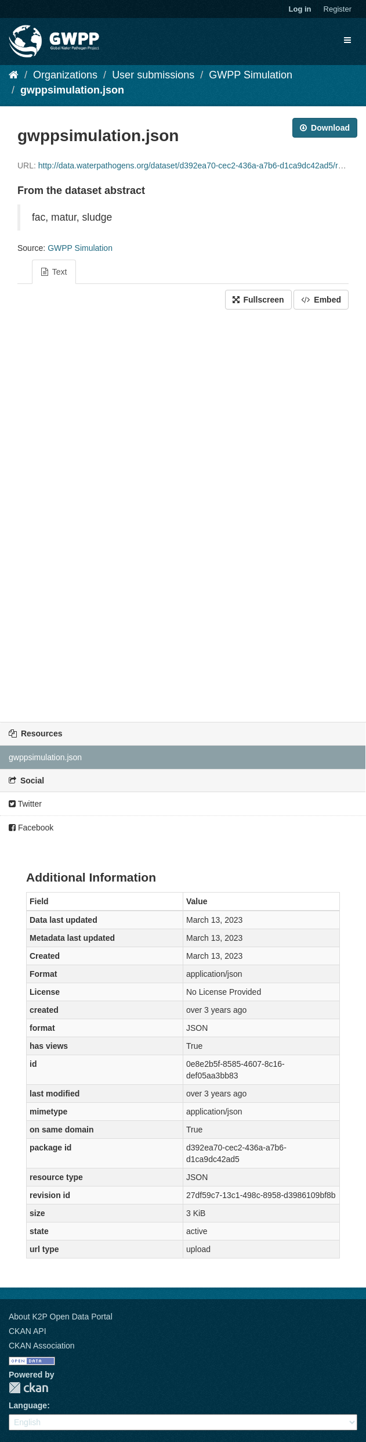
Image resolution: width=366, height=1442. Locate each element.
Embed (321, 299)
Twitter (25, 803)
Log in (300, 9)
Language (28, 1405)
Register (337, 9)
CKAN (28, 1388)
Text (54, 271)
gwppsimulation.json (72, 90)
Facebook (31, 827)
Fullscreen (258, 299)
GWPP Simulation (250, 75)
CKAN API (27, 1331)
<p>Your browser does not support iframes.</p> (183, 513)
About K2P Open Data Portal (61, 1316)
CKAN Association (42, 1345)
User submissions (153, 75)
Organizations (65, 75)
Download (325, 127)
